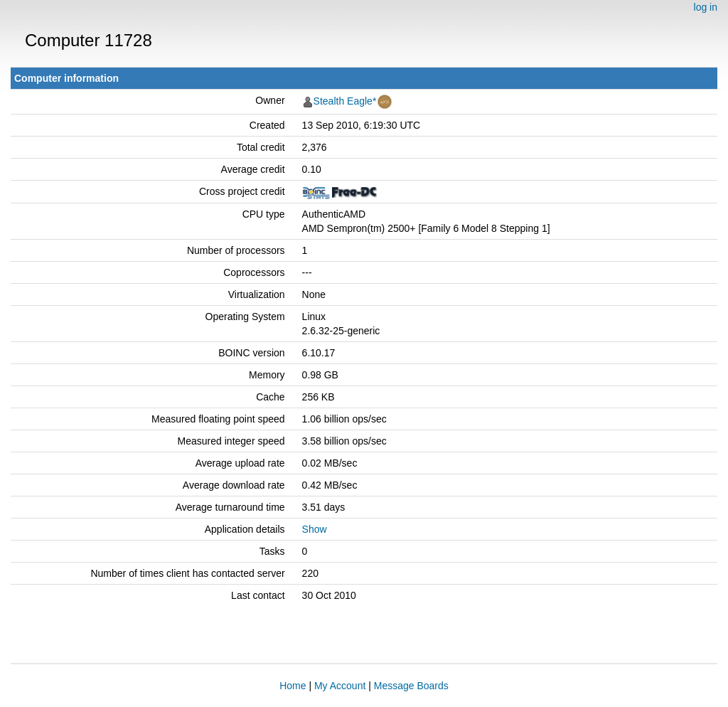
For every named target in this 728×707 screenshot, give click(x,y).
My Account (339, 685)
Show (314, 529)
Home (292, 685)
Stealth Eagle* (345, 101)
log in (705, 7)
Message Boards (411, 685)
